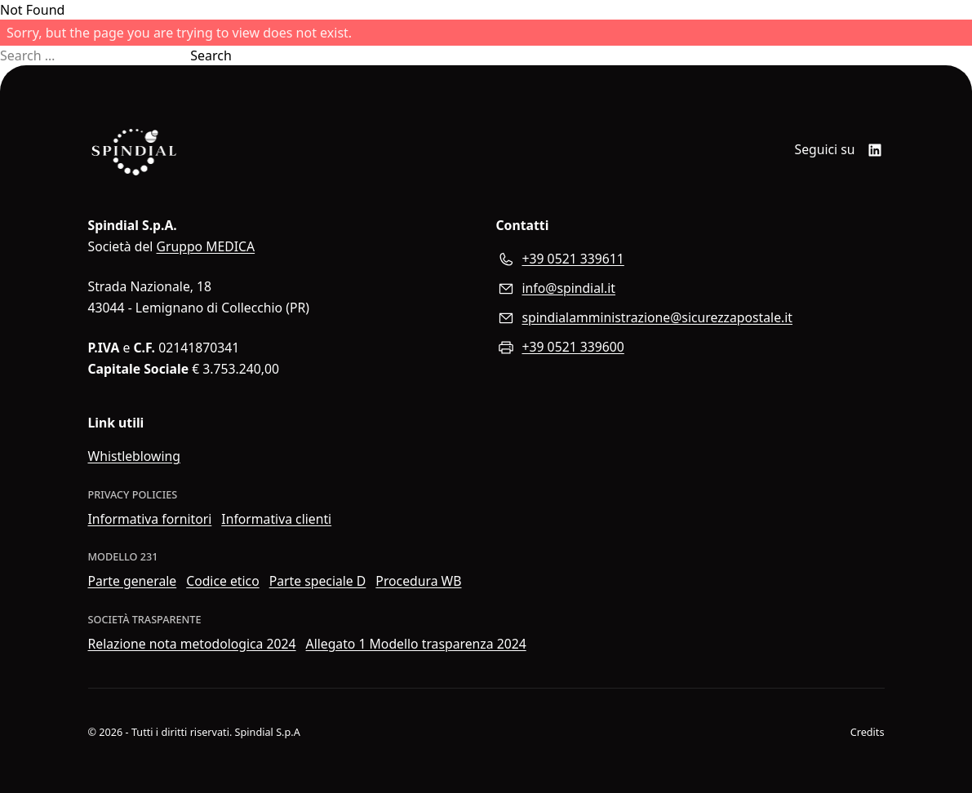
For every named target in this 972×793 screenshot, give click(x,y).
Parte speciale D (317, 581)
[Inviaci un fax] (690, 347)
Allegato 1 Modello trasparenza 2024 (416, 644)
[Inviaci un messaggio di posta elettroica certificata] (690, 318)
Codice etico (223, 581)
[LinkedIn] (875, 150)
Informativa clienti (276, 519)
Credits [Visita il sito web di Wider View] (867, 731)
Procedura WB (418, 581)
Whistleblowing (134, 456)
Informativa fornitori (150, 519)
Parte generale (132, 581)
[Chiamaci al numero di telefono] (690, 259)
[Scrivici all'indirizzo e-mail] (690, 289)
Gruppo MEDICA (206, 246)
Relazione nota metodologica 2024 (192, 644)
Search (211, 55)
